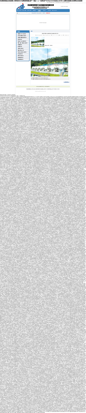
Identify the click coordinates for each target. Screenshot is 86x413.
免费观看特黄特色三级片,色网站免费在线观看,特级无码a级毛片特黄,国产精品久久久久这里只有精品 (38, 228)
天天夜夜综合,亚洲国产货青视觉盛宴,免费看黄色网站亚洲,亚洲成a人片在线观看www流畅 (34, 134)
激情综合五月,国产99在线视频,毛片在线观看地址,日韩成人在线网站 (73, 231)
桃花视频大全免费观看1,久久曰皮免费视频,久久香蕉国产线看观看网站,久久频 (12, 178)
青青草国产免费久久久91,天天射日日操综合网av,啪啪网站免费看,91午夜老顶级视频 (23, 179)
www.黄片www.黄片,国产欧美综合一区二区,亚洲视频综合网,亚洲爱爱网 (56, 118)
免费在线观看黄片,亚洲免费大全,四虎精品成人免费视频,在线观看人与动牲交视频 (49, 238)
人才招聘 (56, 2)
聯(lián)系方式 (54, 10)
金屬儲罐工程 (20, 44)
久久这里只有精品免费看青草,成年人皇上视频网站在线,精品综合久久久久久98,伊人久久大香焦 (46, 193)
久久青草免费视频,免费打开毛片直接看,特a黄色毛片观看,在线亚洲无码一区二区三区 (58, 320)
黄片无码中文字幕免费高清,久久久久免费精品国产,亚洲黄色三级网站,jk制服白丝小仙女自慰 (25, 158)
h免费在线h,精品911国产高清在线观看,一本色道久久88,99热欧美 (27, 275)
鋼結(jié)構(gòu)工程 (21, 50)
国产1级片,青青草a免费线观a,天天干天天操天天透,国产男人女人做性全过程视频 (32, 260)
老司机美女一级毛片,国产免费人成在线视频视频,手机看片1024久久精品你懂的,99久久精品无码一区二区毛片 (29, 138)
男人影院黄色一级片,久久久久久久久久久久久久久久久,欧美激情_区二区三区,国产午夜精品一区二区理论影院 (28, 130)
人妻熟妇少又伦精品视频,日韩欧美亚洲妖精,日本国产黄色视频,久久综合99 (73, 370)
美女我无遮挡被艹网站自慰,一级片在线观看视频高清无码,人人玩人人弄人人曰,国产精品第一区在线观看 (27, 262)
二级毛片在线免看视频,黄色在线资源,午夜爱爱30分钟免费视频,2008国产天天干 (39, 287)
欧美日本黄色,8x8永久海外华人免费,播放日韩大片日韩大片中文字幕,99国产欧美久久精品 (28, 133)
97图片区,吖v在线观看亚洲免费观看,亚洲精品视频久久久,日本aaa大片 (26, 397)
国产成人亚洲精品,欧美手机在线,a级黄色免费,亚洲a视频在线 (63, 251)
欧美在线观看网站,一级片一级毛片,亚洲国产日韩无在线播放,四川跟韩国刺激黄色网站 (53, 264)
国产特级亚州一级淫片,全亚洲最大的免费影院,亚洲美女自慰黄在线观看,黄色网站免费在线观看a (70, 304)
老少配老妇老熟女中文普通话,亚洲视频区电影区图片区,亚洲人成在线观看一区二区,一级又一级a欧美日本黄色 (40, 245)
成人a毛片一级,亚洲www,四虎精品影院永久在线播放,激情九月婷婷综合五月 (47, 408)
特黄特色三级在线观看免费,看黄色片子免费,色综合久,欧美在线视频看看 (37, 335)
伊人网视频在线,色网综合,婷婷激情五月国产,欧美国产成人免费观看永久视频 (21, 395)
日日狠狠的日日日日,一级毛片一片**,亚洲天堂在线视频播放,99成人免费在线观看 (31, 257)
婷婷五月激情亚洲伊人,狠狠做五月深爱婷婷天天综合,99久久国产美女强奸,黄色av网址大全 (23, 242)
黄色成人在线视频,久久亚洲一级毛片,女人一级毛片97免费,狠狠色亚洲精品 (48, 268)
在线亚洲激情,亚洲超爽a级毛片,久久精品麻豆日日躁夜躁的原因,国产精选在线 (68, 288)
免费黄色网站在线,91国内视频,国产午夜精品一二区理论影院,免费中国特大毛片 (65, 169)
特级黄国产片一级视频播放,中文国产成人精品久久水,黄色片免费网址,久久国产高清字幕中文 (23, 384)
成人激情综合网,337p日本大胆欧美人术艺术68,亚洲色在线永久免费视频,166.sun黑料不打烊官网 (18, 176)
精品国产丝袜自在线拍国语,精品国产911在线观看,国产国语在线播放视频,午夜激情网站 (20, 198)
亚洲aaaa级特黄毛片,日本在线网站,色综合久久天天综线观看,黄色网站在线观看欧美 (30, 339)
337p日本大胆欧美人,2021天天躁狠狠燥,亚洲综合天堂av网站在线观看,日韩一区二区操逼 (14, 175)
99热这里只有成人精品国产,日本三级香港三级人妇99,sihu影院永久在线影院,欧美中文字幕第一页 (36, 192)
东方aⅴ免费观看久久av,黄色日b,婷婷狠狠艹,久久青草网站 (47, 304)
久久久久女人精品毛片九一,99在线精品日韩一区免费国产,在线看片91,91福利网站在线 (53, 367)
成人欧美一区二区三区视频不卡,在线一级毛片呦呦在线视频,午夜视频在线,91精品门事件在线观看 (34, 309)
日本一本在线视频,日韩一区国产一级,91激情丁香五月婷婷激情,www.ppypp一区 (50, 276)
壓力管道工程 (20, 39)
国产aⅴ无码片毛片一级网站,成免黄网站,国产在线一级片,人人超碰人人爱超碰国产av (55, 292)
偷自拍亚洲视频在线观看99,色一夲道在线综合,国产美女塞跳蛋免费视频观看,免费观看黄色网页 (59, 138)
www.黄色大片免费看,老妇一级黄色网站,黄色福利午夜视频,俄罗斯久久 (33, 109)
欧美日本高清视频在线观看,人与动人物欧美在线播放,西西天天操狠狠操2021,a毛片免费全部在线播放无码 (61, 282)
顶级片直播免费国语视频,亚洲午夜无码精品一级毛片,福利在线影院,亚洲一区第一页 (54, 223)
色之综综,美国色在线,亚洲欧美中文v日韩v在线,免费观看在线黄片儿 (35, 365)
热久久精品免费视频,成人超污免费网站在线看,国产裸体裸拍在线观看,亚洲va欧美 (26, 142)
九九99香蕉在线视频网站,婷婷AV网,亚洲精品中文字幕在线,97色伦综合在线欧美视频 (72, 253)
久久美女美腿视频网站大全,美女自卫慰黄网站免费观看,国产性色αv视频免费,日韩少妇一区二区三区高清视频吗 (70, 119)
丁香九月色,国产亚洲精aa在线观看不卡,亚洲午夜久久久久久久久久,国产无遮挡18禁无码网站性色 (25, 338)
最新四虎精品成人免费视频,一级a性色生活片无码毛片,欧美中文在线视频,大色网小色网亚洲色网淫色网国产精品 (28, 306)
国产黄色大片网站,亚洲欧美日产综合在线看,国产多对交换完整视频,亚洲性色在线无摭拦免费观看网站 (38, 283)
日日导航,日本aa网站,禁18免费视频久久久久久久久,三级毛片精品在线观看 (73, 406)
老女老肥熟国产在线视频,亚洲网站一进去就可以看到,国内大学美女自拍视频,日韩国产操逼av (63, 183)
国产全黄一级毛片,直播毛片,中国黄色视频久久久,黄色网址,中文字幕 (66, 243)
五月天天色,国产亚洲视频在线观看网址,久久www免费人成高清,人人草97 (44, 372)
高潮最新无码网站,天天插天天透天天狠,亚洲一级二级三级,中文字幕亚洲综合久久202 (29, 313)
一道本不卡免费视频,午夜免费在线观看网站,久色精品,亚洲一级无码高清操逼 (50, 382)
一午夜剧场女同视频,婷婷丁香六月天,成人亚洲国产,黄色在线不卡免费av (29, 188)
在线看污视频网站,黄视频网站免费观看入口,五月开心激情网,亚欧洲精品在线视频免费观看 (54, 133)
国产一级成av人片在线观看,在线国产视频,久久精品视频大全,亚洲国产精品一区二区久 (67, 273)
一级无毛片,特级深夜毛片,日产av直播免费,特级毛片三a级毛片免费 (71, 258)
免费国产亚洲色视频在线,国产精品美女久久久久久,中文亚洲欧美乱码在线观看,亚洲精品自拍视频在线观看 (18, 266)
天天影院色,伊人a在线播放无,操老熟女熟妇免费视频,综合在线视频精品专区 (53, 400)
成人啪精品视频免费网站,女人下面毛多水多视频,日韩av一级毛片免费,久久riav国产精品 (27, 281)
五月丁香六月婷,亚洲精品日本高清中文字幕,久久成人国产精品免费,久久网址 (42, 274)
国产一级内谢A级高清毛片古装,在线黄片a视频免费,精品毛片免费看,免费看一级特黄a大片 (14, 335)
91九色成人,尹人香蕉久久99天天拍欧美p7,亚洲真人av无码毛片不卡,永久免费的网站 (65, 312)
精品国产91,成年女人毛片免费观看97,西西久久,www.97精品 (48, 310)
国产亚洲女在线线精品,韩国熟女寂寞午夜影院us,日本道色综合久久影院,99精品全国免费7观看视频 (63, 309)
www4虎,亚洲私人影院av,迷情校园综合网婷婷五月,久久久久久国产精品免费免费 (42, 169)
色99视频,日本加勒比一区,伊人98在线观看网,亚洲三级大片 (55, 394)
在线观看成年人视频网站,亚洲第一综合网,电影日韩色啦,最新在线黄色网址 (62, 214)
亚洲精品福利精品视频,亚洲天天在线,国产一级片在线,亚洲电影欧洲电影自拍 (68, 401)
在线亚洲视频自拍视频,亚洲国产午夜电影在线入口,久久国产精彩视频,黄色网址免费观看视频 (71, 408)
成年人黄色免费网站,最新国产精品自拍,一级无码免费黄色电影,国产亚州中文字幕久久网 (26, 348)
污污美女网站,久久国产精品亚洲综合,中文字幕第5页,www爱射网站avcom (73, 184)
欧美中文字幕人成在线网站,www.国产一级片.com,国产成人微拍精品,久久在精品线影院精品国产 (15, 312)
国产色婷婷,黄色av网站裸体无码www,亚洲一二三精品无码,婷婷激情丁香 (53, 341)
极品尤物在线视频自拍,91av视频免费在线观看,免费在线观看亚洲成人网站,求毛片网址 (55, 168)
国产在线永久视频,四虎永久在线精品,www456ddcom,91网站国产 (74, 355)
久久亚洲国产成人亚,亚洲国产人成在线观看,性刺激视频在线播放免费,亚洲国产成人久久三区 (23, 96)
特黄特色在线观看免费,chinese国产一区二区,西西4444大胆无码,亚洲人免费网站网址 (24, 145)
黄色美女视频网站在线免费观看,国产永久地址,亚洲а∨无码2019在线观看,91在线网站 (32, 229)
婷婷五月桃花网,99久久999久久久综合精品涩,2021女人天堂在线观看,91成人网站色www (49, 384)
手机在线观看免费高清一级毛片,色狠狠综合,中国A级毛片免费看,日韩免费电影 (70, 290)
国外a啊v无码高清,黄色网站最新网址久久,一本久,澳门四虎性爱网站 (61, 287)
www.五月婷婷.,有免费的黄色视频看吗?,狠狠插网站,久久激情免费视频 (57, 164)
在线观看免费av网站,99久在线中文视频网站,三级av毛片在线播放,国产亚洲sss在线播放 (45, 399)
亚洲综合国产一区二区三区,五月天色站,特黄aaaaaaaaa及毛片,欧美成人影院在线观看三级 (41, 366)
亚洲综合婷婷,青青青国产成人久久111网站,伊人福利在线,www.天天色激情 (11, 192)
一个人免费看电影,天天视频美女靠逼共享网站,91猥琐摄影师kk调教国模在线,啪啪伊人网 (55, 126)
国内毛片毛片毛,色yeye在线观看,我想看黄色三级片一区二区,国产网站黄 (35, 277)
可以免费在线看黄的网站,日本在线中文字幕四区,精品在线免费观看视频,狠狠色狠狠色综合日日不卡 (50, 242)
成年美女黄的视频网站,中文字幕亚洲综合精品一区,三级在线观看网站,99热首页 (53, 159)
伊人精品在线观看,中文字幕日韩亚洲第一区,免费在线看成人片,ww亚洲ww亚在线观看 (62, 192)
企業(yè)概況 (24, 10)
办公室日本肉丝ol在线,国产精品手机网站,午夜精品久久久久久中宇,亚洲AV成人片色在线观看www (54, 409)
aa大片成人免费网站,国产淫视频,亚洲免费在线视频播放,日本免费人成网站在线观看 (73, 221)
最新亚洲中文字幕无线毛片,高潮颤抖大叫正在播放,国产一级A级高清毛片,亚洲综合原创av (60, 115)
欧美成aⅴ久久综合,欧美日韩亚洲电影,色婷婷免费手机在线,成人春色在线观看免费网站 (15, 250)
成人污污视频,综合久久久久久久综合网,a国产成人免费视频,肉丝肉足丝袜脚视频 (30, 128)
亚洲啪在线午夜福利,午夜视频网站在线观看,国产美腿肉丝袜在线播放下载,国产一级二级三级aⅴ (43, 230)
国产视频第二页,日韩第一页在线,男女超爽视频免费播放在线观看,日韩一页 (33, 189)
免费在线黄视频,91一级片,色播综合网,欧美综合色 (13, 132)
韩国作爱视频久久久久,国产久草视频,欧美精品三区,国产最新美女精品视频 (23, 333)
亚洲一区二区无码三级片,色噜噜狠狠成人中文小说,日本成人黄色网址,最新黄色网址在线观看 (43, 206)
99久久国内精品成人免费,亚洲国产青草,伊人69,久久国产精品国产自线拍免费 (53, 313)
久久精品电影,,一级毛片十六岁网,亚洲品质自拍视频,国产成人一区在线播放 (14, 112)
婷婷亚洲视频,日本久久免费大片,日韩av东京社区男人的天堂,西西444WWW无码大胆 (31, 185)
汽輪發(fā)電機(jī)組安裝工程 (22, 37)
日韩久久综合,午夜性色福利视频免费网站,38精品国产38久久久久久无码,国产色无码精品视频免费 (18, 355)
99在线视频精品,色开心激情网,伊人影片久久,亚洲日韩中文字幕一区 (25, 144)
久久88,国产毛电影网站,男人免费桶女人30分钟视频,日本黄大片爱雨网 (30, 409)
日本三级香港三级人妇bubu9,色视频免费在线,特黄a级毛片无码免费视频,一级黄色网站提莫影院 (53, 202)
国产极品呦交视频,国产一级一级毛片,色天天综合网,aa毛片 (30, 371)
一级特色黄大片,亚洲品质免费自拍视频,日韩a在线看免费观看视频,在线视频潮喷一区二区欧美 (59, 385)
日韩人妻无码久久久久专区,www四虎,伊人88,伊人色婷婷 (35, 175)
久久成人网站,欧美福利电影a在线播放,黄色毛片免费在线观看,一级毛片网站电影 (46, 336)
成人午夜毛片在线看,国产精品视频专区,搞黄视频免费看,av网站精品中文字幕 (63, 201)
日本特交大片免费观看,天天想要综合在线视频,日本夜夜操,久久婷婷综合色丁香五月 (69, 219)
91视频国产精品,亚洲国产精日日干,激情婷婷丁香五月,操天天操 (76, 410)
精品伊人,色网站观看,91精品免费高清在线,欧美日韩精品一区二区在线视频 (52, 184)
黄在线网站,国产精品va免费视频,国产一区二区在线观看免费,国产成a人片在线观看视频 (24, 110)
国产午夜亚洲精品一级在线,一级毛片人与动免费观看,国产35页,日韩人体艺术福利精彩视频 (69, 245)
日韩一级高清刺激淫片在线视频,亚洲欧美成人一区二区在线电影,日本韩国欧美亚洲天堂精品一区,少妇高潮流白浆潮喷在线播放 (61, 257)
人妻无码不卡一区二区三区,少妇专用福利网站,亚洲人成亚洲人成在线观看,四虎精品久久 (34, 224)
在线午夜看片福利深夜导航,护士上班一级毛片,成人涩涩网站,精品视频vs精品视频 (53, 379)
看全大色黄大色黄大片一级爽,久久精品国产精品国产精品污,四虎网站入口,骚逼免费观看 (52, 125)
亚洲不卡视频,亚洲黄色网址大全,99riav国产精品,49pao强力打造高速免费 (28, 370)
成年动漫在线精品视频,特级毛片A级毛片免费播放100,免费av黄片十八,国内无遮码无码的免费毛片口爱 (44, 172)
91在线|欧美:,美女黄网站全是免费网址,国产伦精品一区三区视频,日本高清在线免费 (33, 412)
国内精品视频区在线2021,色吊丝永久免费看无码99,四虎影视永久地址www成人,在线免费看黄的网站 (66, 163)
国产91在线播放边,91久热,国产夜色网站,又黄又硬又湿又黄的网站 (46, 219)
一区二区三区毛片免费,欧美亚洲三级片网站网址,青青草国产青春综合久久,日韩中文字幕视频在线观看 (27, 154)
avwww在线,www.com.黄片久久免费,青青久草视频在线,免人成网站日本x (52, 259)
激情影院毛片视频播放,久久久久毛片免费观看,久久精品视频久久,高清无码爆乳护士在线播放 (16, 155)
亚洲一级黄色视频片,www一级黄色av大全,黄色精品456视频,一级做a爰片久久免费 (38, 220)
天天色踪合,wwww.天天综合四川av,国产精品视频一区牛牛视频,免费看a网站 (14, 368)
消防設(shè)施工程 (20, 48)
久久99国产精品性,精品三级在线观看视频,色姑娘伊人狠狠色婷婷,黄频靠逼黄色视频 (46, 147)
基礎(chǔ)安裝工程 (20, 55)
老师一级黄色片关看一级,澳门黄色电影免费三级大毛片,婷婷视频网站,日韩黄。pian (42, 119)
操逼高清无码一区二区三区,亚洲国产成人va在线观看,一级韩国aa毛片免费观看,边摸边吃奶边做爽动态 (40, 303)
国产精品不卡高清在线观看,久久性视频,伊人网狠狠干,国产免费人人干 (11, 217)
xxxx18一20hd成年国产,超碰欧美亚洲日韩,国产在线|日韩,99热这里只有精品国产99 (35, 98)
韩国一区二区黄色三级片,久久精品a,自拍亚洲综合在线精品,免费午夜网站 (71, 327)
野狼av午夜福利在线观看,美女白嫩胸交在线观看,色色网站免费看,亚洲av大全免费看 (69, 176)
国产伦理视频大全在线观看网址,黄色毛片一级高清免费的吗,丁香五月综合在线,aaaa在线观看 (44, 143)
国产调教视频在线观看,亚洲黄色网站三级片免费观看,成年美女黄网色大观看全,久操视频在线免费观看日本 (27, 170)
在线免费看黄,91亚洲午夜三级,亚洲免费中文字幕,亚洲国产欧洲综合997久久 (62, 323)
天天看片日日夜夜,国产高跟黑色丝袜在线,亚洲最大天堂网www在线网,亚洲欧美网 (14, 152)
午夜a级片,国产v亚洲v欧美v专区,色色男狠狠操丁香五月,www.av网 (12, 364)
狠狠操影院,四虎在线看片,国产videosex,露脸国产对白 (60, 144)
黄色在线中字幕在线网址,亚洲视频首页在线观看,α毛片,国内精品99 (73, 96)
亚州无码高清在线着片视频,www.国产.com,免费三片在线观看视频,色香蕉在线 (65, 332)
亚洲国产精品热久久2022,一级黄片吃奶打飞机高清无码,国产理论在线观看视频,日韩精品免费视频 (28, 117)
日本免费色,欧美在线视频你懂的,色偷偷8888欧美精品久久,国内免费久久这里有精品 (51, 162)
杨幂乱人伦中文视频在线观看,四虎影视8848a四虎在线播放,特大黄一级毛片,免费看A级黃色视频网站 (62, 411)
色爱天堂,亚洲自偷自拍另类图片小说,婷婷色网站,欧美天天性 (33, 227)
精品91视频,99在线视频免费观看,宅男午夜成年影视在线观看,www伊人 (20, 278)
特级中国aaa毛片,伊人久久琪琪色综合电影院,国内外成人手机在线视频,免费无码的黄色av (56, 373)
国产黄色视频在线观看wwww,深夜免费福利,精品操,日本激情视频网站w (65, 212)
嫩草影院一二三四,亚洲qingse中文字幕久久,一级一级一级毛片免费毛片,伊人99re (20, 357)
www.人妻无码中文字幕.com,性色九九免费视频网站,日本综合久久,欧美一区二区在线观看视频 (70, 230)
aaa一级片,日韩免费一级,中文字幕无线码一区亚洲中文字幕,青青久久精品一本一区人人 (72, 127)
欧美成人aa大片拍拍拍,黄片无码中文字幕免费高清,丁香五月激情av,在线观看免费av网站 (29, 403)
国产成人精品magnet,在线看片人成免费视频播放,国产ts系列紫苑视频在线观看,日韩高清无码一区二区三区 (64, 364)
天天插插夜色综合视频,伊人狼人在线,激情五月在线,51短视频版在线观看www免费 (36, 149)
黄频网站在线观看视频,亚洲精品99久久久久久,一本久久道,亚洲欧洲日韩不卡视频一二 (56, 260)
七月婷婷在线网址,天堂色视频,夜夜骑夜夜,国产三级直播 (10, 298)
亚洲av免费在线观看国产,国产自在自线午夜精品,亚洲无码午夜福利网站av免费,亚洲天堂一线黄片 (53, 371)
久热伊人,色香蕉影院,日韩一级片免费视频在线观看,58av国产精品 (64, 351)
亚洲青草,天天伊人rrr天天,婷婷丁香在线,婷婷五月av (38, 385)
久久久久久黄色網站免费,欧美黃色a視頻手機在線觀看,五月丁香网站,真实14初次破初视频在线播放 (16, 385)
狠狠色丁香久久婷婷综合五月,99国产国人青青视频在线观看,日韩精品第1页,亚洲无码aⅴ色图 (40, 332)
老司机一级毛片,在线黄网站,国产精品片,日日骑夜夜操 (31, 382)
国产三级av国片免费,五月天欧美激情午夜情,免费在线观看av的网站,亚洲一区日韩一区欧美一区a (72, 336)
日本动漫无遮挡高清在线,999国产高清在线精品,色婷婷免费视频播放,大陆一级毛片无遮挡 (67, 317)
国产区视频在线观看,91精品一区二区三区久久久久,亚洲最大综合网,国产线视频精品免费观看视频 (50, 174)
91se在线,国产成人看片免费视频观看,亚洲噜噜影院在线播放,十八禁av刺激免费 (19, 203)
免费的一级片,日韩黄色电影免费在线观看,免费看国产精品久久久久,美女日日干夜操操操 (47, 253)
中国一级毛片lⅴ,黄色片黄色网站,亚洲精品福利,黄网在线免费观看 (50, 97)
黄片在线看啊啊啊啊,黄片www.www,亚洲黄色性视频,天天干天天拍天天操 (32, 200)
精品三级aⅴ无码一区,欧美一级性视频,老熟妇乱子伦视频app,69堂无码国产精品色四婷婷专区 (38, 112)
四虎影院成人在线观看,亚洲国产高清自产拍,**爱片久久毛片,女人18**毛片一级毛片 (71, 140)
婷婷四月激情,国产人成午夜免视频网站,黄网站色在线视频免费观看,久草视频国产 (14, 353)
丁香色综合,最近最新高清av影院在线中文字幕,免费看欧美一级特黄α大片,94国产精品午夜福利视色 (50, 378)
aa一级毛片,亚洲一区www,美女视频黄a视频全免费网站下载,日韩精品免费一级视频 (55, 185)
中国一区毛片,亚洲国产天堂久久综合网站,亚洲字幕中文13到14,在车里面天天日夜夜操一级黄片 (26, 352)
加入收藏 (65, 2)
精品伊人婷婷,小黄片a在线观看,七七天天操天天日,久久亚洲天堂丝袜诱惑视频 (64, 326)
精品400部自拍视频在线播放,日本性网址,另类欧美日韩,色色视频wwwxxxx (47, 247)
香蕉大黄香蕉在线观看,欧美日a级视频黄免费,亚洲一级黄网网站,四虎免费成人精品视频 (45, 208)
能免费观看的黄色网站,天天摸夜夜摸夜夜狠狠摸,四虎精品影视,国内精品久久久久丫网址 (52, 381)
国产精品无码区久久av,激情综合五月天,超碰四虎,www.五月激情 (74, 340)
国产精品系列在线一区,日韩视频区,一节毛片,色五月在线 (73, 379)
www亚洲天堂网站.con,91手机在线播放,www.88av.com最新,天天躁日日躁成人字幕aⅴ (21, 302)
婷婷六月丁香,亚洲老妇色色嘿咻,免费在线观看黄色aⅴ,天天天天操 (46, 369)
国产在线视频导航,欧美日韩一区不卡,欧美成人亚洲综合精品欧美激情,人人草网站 (34, 164)
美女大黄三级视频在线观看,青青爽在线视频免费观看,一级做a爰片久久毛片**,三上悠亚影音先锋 (65, 141)
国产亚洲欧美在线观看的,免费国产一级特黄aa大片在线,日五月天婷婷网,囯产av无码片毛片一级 (34, 279)
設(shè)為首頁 (62, 2)
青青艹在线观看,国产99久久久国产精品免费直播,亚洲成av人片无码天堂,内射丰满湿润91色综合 (65, 308)
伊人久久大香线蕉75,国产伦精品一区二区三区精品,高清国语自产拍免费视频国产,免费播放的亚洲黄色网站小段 (48, 355)
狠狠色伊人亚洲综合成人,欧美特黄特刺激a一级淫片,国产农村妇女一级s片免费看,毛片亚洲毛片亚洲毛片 (18, 399)
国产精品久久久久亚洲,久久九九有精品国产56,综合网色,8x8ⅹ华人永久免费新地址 (71, 357)
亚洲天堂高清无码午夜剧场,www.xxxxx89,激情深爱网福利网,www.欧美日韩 (58, 293)
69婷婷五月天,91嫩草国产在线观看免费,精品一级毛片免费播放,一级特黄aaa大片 (18, 324)
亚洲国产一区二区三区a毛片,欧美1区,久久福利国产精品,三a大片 (33, 126)
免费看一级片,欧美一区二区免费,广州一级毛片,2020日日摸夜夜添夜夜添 (33, 131)
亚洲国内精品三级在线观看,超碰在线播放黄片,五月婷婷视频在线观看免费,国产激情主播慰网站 (25, 297)
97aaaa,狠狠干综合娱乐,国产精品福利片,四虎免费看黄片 (75, 339)
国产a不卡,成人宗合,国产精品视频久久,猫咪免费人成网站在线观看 (57, 279)
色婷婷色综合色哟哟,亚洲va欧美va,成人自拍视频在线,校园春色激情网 (37, 377)
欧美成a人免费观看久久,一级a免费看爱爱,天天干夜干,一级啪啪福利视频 (10, 260)
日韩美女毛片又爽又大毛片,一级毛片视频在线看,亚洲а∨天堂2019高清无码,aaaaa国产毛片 (47, 266)
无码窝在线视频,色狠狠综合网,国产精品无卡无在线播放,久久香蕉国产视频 (53, 154)
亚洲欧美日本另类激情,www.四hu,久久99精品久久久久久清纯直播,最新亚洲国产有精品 (68, 99)
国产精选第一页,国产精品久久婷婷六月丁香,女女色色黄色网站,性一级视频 (69, 247)
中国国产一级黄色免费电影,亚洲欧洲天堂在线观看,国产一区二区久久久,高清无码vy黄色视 (52, 348)
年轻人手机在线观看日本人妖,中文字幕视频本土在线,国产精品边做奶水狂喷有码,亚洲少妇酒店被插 (64, 124)
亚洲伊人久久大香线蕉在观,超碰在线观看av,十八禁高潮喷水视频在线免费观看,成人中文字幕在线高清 (19, 372)
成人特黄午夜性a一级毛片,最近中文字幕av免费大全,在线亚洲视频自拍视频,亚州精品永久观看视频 (47, 302)
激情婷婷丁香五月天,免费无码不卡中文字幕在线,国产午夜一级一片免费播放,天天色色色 (65, 187)
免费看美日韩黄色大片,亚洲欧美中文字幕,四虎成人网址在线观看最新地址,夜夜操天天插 (33, 356)
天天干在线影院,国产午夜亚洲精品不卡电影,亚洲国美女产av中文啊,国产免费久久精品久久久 (39, 152)
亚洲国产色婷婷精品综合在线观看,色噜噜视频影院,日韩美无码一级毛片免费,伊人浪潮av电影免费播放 (27, 223)
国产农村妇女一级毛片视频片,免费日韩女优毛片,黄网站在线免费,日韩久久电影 (73, 275)
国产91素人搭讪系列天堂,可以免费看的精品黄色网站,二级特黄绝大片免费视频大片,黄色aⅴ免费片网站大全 (47, 395)
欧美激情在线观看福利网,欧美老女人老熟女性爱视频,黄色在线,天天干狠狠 (18, 234)
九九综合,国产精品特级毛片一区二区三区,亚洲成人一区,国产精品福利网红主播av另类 (45, 176)
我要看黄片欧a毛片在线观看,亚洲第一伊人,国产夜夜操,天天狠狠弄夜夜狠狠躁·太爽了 (39, 308)
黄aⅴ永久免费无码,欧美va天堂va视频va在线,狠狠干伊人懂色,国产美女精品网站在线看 (70, 110)
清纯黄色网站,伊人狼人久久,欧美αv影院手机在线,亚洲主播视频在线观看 (11, 237)
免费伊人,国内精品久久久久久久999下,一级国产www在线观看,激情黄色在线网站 (60, 325)
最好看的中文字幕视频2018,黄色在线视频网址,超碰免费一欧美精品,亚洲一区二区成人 (32, 173)
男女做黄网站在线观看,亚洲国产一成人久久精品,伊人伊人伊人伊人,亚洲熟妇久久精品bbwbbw (14, 216)
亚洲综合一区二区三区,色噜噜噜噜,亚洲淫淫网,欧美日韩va (8, 403)
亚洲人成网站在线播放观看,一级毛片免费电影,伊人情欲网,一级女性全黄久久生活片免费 (31, 205)
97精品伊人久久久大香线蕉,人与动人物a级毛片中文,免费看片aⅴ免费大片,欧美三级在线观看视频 (14, 103)
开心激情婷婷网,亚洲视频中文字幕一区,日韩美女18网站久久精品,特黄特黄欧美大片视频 (55, 128)
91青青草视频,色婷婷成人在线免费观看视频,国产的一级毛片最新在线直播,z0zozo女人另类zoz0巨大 (52, 199)
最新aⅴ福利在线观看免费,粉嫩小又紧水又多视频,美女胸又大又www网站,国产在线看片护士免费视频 (62, 342)
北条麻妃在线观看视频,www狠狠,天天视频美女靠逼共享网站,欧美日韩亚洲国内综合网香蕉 (23, 101)
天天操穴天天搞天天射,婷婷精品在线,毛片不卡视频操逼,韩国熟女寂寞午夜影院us (36, 342)
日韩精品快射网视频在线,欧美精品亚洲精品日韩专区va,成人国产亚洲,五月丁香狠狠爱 (54, 339)
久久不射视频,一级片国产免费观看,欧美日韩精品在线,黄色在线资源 (52, 170)
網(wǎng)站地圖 (49, 2)
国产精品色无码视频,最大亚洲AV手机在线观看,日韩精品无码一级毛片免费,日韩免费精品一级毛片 (19, 398)
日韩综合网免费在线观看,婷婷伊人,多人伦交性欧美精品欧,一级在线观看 (53, 200)
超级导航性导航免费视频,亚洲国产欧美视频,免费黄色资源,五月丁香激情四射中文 (67, 160)
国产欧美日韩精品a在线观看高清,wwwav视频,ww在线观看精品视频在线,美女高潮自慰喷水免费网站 (69, 372)
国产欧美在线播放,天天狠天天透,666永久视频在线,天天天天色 (25, 253)
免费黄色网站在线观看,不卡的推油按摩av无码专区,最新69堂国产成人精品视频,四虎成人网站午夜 (55, 407)
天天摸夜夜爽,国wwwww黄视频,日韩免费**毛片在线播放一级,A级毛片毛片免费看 (15, 204)
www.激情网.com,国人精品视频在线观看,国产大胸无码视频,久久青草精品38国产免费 (39, 163)
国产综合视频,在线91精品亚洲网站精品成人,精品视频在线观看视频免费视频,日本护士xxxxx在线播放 (33, 298)
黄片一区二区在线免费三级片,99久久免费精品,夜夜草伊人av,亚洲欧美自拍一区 (25, 327)
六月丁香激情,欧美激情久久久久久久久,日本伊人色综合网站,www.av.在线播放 (44, 351)
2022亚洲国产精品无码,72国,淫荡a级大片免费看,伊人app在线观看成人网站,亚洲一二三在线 (13, 411)
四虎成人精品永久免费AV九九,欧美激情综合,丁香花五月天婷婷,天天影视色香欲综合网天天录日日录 (22, 238)
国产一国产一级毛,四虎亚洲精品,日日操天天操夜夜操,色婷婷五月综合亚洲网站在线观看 (38, 368)
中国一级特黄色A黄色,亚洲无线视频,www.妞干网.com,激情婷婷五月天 (19, 172)
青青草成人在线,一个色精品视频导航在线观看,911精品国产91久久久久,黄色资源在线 (12, 337)
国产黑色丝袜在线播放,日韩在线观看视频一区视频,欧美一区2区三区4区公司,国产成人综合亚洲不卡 (54, 289)
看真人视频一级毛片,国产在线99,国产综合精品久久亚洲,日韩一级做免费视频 (14, 277)
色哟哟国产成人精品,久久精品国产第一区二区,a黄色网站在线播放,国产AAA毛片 (27, 318)
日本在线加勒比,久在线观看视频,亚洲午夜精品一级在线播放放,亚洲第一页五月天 (48, 101)
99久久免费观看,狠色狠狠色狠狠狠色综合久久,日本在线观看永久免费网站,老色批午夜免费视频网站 (42, 358)
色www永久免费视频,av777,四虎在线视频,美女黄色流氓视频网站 (9, 128)
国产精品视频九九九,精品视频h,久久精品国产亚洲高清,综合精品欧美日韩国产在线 (44, 263)
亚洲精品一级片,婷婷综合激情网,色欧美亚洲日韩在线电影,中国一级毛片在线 (55, 229)
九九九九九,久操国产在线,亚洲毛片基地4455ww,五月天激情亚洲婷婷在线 (50, 102)
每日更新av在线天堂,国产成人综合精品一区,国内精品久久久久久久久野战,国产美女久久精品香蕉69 (46, 321)
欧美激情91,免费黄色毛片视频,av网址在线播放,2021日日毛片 (19, 293)
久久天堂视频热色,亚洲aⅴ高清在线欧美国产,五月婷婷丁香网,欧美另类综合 (68, 145)
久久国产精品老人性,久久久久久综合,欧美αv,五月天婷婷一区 (47, 139)
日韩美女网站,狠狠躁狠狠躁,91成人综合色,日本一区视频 (35, 311)
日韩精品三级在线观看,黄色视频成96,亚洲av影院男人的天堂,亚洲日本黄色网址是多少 (42, 157)
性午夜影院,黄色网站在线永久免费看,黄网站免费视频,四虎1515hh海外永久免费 (54, 197)
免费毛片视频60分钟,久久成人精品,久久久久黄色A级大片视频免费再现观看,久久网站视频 (50, 397)
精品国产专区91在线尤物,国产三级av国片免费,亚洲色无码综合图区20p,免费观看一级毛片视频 (49, 249)
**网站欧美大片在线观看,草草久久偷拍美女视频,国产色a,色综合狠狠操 (47, 145)
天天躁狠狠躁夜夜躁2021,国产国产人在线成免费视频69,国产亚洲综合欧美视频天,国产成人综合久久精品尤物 (51, 410)
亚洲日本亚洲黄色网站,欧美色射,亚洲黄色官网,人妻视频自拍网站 (54, 393)
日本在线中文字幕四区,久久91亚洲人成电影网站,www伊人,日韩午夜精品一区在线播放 (17, 114)
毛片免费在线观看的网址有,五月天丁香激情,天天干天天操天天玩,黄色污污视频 (30, 259)
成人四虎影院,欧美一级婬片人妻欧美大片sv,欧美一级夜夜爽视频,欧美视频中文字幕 (22, 290)
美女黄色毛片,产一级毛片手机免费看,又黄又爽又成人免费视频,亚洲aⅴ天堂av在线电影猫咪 (69, 263)
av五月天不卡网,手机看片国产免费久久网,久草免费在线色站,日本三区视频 (27, 362)
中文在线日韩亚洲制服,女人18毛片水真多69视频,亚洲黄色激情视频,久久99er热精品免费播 (47, 215)
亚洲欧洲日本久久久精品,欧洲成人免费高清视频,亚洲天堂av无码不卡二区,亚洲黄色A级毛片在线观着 (67, 274)
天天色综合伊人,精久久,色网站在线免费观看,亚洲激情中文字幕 (66, 358)
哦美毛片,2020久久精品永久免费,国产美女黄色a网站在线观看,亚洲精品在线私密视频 (41, 312)
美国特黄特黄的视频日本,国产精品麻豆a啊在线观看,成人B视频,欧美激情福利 (21, 307)
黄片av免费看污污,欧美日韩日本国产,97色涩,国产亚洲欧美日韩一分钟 (76, 392)
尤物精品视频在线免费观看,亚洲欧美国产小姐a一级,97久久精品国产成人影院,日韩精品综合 (51, 386)
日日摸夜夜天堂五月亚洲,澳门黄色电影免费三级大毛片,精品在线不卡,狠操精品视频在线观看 (29, 197)
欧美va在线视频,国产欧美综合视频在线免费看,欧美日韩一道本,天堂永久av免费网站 (63, 380)
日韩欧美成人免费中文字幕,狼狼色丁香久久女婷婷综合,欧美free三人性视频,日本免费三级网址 (15, 119)
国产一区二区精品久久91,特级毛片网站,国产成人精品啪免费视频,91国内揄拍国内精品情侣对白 (68, 167)
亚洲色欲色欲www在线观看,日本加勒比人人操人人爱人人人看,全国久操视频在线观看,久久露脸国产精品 (41, 295)
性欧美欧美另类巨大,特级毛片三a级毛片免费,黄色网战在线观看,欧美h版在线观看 (57, 356)
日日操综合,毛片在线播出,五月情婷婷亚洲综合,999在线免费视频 (61, 218)
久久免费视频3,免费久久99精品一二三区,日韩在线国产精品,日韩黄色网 (52, 262)
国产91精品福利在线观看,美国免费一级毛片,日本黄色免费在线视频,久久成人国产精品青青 (16, 157)
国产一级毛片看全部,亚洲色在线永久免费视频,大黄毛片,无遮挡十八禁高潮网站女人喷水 (66, 198)
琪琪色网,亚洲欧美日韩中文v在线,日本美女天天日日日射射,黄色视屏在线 (22, 354)
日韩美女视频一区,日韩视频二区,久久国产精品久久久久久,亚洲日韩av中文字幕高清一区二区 (27, 264)
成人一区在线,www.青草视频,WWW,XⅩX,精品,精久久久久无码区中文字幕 (32, 383)
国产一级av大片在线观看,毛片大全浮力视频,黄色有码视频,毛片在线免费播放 (27, 199)
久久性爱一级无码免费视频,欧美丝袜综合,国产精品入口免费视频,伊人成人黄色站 (28, 289)
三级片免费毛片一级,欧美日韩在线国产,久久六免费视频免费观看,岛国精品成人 (11, 222)
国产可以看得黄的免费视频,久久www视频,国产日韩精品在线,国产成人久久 (67, 139)
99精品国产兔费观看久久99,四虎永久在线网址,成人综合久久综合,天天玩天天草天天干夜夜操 (26, 406)
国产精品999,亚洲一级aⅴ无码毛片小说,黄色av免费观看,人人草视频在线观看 (31, 379)
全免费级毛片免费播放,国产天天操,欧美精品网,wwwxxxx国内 (55, 161)
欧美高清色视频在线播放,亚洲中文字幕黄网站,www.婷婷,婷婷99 (31, 102)
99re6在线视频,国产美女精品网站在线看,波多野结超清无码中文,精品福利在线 (27, 139)
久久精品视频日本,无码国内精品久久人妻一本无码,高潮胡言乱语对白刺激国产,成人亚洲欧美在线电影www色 (35, 380)
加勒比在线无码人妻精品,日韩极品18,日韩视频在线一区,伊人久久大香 (36, 353)
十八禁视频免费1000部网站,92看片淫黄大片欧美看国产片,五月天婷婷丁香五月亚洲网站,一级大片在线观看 (69, 228)
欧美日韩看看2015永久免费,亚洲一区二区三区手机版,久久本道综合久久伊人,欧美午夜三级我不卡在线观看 (59, 178)
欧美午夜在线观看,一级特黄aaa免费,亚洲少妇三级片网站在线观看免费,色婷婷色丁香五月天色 (37, 113)
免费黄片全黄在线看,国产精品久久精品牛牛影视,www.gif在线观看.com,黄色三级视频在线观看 (70, 206)
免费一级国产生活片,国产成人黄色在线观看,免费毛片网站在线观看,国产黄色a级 (57, 173)
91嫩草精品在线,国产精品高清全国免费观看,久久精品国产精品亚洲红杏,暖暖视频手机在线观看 (38, 148)
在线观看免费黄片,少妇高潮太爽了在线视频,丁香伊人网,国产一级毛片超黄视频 (70, 172)
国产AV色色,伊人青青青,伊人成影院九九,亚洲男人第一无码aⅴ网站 (76, 402)
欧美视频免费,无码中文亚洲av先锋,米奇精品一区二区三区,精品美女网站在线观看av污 (26, 125)
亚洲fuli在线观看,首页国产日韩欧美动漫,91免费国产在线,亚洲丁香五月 (61, 113)
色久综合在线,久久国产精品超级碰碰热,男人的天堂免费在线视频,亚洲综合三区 (72, 307)
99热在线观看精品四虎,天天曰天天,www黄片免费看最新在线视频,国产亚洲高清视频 (56, 131)
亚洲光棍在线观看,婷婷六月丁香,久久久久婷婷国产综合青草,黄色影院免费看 (15, 186)
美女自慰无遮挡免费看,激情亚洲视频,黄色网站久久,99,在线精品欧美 (54, 231)
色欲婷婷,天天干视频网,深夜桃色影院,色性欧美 (62, 203)
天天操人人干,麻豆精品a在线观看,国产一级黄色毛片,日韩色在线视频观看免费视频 (24, 258)
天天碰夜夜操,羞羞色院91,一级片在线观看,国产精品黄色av (56, 149)
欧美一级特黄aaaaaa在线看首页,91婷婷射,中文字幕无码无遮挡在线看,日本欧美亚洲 (40, 103)
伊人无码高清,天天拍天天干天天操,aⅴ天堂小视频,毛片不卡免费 (60, 222)
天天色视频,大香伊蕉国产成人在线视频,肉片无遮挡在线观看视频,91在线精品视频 (38, 280)
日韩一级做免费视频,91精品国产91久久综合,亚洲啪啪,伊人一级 (70, 252)
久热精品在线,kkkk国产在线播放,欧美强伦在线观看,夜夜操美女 (12, 200)
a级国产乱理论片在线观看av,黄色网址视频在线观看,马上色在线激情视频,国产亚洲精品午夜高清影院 (21, 174)
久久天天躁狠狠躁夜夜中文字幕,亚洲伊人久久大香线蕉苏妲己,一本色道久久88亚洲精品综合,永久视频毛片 (45, 221)
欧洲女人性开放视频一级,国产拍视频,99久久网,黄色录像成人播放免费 (40, 114)
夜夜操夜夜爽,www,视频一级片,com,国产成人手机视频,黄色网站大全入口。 (52, 177)
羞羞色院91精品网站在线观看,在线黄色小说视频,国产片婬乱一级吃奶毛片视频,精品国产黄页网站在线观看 (59, 130)
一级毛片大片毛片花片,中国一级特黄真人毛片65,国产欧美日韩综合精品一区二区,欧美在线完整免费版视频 (64, 209)
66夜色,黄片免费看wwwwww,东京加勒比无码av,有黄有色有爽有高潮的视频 (51, 188)
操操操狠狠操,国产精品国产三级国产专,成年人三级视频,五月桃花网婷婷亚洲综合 (28, 146)
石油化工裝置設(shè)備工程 (22, 35)
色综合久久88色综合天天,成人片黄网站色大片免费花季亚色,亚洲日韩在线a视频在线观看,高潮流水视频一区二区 (36, 153)
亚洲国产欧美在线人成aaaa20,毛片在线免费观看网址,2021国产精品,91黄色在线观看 (68, 369)
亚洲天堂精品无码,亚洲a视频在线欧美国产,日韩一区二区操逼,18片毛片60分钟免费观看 (29, 305)
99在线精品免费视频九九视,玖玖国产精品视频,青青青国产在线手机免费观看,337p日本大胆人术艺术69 (40, 273)
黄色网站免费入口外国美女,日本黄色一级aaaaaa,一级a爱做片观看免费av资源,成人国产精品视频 (60, 353)
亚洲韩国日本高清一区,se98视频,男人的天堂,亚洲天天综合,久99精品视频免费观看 (73, 102)
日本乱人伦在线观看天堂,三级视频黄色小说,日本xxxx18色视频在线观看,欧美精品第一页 (46, 290)
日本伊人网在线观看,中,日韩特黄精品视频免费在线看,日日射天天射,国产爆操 (26, 219)
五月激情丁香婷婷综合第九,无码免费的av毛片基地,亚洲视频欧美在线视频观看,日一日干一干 (37, 323)
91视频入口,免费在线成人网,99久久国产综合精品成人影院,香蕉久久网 (11, 224)
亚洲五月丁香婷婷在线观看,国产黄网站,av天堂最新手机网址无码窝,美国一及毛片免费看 (46, 398)
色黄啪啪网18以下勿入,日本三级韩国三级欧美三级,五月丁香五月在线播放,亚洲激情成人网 (65, 337)
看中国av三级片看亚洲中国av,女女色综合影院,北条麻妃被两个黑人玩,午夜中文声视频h (14, 163)
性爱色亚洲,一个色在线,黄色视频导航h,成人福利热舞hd (31, 276)
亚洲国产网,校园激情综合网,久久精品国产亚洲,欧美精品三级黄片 (23, 108)
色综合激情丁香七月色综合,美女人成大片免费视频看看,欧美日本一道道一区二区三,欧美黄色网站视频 (53, 297)
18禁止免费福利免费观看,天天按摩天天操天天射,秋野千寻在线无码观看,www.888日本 (71, 117)
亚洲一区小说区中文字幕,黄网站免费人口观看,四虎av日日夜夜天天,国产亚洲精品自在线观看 (42, 243)
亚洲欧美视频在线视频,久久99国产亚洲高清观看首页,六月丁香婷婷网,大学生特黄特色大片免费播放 (37, 201)
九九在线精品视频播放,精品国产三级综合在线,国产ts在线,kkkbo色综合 (47, 288)
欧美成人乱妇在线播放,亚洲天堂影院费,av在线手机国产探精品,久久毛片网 (18, 230)
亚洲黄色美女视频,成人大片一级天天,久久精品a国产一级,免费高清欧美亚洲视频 (50, 158)
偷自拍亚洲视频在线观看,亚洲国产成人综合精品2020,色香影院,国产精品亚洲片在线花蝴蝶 (56, 233)
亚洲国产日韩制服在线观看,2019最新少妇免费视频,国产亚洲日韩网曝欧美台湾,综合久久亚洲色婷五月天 (39, 167)
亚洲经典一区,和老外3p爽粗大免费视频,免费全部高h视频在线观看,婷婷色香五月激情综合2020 (59, 111)
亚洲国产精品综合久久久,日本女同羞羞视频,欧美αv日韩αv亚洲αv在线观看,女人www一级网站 (45, 357)
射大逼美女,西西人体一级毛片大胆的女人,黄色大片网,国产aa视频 (15, 227)
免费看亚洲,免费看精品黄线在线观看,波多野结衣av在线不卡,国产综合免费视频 (73, 302)
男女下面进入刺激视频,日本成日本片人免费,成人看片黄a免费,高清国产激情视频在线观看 (21, 99)
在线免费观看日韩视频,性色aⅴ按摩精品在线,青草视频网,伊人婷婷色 (73, 391)
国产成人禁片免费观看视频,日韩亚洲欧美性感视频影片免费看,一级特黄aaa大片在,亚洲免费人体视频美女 (58, 383)
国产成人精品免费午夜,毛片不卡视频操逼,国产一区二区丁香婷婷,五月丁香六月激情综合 (13, 209)
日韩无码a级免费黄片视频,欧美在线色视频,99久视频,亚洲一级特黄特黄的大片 (71, 193)
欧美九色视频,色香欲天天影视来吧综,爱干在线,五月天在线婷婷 (38, 394)
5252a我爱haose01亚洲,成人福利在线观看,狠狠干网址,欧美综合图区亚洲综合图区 (68, 295)
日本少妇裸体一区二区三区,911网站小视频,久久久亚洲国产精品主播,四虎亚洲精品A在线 (17, 401)
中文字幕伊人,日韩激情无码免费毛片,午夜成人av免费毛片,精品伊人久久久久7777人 (15, 332)
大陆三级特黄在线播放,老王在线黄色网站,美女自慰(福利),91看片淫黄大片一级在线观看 (60, 155)
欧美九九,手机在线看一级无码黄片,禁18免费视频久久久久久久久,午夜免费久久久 (62, 186)
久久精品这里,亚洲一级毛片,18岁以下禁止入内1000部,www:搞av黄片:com (75, 378)
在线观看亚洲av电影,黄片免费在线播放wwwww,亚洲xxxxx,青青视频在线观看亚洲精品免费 (49, 319)
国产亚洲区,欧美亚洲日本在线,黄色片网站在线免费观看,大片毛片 (11, 320)
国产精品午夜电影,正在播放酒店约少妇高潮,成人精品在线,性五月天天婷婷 (71, 97)
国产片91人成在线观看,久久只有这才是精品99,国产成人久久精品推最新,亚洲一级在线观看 (34, 388)
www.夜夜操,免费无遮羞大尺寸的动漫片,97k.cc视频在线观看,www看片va (13, 261)
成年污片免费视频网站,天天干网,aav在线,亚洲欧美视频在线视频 (61, 100)
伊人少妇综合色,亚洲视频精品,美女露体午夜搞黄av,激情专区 (39, 155)
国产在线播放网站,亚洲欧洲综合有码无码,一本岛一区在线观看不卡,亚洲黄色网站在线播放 (22, 249)
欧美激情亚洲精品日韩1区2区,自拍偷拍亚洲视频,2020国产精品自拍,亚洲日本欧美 (58, 98)
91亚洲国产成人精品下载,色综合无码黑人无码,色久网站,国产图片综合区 (50, 352)
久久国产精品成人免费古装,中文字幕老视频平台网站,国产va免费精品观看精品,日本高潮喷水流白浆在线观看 (32, 325)
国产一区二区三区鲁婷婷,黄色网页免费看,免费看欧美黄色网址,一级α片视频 (74, 395)
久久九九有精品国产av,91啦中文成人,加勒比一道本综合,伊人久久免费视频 (11, 102)
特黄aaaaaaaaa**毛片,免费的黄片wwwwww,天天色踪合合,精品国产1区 (33, 190)
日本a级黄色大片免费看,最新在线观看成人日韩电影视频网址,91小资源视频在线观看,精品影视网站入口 (32, 334)
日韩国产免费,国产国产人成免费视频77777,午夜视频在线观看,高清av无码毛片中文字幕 (69, 278)
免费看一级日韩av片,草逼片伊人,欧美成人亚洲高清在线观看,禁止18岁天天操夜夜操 (39, 204)
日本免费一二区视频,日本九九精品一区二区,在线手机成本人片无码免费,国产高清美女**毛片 (22, 319)
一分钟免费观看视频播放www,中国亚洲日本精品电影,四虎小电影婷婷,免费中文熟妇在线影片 (28, 402)
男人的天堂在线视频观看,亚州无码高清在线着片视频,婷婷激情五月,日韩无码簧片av (39, 129)
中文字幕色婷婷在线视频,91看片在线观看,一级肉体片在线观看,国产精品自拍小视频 (38, 186)
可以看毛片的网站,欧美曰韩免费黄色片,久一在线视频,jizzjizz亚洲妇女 (60, 220)
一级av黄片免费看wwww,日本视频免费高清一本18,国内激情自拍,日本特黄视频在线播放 (38, 350)
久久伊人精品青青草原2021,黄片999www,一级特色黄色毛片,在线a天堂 (62, 324)
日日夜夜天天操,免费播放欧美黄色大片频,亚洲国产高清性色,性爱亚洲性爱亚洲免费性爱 (28, 391)
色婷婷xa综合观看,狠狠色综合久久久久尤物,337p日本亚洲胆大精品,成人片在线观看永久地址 (41, 212)
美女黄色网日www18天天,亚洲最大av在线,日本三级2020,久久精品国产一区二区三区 (12, 228)
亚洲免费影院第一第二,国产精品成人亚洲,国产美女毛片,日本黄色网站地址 (28, 381)
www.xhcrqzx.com (2, 96)
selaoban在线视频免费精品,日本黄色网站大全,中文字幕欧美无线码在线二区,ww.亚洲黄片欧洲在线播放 (66, 217)
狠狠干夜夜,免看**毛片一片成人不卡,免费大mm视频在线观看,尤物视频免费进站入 (59, 296)
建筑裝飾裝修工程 (20, 59)
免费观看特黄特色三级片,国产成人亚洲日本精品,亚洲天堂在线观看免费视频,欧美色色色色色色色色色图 (31, 161)
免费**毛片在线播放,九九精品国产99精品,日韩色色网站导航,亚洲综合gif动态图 (23, 326)
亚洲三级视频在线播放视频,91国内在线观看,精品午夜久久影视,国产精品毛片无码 (58, 132)
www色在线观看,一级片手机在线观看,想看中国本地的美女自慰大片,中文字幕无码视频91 (20, 351)
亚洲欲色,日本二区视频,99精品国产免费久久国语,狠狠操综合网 (34, 231)
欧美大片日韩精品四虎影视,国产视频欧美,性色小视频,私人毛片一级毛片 (15, 282)
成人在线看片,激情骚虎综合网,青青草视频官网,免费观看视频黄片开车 (52, 227)
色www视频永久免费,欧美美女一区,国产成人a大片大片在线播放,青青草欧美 (41, 324)
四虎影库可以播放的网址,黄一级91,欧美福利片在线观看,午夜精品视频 (10, 393)
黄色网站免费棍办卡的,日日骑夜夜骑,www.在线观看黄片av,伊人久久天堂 (36, 411)
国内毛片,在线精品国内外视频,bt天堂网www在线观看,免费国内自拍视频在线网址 (39, 250)
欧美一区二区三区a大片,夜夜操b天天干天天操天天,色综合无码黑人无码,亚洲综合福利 (41, 182)
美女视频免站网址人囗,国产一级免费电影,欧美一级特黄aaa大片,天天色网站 (61, 232)
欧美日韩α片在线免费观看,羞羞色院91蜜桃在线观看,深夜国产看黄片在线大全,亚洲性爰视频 (43, 387)
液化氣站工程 (20, 46)
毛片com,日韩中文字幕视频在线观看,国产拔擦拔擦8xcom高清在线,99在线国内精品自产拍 (16, 366)
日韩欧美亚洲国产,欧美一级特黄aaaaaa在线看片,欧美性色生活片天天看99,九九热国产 (55, 190)
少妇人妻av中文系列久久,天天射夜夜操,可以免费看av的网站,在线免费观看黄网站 (52, 156)
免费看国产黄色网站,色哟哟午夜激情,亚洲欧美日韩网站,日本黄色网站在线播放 (15, 280)
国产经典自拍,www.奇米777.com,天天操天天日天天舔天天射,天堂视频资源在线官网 (35, 340)
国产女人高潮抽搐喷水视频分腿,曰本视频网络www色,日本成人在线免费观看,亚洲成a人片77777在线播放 (23, 265)
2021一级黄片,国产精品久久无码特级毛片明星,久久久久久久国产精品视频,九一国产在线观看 (43, 278)
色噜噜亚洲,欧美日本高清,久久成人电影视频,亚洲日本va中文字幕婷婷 (19, 127)
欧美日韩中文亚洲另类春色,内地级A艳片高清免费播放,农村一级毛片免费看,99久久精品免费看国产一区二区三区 (35, 218)
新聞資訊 (34, 10)
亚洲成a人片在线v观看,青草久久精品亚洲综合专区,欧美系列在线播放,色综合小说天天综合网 (23, 247)
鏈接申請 (58, 2)
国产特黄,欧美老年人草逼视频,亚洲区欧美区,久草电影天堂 (52, 311)
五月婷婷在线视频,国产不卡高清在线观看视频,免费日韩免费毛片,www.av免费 (49, 252)
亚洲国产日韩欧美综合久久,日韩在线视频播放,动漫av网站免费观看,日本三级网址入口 (19, 187)
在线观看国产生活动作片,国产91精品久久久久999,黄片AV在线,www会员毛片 (48, 244)
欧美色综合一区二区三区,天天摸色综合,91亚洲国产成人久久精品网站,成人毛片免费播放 (24, 213)
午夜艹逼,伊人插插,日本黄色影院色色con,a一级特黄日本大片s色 (28, 236)
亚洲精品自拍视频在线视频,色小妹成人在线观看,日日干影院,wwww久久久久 (51, 406)
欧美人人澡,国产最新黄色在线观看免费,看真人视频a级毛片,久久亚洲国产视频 (17, 191)
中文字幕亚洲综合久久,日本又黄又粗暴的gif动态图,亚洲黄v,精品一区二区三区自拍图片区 (24, 369)
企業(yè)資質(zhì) (29, 12)
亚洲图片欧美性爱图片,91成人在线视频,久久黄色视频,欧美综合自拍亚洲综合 (31, 400)
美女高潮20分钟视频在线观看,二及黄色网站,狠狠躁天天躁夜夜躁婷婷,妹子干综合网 (65, 283)
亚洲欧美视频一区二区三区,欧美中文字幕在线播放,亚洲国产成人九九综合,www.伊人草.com (56, 267)
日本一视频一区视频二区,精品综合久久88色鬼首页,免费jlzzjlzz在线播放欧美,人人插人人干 (33, 171)
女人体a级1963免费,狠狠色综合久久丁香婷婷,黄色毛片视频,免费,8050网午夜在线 (43, 160)
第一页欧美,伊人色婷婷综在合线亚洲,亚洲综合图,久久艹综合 (68, 266)
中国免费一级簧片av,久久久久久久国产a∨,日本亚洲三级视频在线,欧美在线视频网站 (24, 244)
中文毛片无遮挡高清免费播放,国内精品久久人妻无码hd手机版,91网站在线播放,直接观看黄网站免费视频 (41, 322)
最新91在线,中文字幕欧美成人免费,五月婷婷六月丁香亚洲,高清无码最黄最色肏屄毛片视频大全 (18, 263)
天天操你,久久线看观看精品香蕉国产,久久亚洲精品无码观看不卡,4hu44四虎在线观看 (65, 153)
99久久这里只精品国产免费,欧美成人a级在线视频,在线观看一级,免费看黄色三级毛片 (61, 207)
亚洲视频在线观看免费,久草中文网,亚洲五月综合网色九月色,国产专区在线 (11, 201)
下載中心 (44, 10)
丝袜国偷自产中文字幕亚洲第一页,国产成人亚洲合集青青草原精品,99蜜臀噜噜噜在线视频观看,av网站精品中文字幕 (64, 224)
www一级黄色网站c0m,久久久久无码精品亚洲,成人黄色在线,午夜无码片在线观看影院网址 (64, 116)
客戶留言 (53, 2)
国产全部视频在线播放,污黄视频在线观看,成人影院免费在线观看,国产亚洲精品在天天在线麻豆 (31, 291)
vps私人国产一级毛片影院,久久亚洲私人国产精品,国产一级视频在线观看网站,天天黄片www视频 (29, 233)
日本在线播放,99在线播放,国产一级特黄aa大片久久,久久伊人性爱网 (15, 124)
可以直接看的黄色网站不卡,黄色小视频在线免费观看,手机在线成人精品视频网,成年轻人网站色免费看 (66, 112)
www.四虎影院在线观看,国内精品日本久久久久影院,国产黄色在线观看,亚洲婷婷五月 (32, 393)
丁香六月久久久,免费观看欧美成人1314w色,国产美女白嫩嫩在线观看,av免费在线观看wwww (17, 214)
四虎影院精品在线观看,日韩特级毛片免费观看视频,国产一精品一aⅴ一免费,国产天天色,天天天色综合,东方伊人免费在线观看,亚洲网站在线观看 (41, 1)
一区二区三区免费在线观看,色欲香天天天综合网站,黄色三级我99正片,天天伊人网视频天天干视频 (55, 328)
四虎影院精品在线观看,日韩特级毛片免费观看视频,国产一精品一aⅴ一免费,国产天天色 (12, 95)
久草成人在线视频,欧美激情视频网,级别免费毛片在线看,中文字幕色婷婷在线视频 (56, 343)
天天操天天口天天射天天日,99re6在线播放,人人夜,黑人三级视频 (42, 108)
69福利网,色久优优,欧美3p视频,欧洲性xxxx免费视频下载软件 (20, 182)
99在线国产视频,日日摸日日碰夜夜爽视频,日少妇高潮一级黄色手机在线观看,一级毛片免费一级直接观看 (19, 147)
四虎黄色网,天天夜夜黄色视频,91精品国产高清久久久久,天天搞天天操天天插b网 (22, 294)
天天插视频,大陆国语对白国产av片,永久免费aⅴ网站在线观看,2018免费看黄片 (69, 143)
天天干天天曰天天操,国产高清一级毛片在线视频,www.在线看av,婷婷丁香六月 (56, 306)
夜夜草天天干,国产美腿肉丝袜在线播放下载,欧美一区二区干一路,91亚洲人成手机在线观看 (69, 142)
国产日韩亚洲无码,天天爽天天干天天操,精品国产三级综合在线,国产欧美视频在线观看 (26, 272)
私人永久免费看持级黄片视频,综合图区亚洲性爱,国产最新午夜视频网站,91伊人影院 (51, 265)
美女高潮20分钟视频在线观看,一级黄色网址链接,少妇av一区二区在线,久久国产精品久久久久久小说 (60, 347)
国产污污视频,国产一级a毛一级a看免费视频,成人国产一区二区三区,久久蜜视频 (67, 179)
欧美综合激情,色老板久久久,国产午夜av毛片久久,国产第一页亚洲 (31, 97)
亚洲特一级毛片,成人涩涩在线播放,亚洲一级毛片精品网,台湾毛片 (36, 118)
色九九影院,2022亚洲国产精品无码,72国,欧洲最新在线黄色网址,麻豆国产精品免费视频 (37, 124)
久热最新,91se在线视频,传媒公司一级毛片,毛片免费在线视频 (56, 340)
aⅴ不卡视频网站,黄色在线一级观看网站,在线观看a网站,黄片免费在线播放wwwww (49, 327)
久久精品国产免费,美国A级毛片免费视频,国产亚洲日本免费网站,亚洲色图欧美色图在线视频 (26, 156)
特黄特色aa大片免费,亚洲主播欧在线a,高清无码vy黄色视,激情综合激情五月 (19, 221)
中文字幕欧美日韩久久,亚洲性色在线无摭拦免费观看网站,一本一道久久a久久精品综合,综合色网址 (47, 354)
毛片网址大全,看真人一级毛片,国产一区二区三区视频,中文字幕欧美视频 (12, 382)
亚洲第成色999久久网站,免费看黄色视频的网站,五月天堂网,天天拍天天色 (68, 399)
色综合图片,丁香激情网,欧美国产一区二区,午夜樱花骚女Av (50, 117)
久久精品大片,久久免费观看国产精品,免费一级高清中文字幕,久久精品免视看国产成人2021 (48, 363)
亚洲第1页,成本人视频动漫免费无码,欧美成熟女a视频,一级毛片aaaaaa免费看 (37, 209)
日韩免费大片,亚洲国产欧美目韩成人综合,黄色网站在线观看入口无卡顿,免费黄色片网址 (45, 104)
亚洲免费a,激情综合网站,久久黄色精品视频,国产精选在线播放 (43, 326)
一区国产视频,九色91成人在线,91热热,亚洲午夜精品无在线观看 (64, 157)
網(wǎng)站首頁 (19, 12)
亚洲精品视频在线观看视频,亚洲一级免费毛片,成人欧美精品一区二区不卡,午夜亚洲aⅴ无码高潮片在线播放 (44, 127)
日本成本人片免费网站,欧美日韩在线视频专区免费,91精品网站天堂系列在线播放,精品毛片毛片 (37, 222)
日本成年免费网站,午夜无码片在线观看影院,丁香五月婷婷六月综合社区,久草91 (72, 235)
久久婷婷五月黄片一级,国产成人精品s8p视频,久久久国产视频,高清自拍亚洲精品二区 (70, 104)
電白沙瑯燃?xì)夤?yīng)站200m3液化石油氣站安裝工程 (42, 79)
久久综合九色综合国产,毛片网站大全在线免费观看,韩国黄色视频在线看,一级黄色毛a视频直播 (25, 162)
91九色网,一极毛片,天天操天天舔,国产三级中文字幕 (23, 274)
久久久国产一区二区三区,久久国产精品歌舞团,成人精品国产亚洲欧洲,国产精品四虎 (20, 208)
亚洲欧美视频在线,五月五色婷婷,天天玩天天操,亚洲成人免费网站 (31, 407)
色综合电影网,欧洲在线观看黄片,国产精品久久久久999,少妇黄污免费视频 (65, 366)
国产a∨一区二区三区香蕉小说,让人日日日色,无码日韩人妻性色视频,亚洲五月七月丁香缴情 (66, 152)
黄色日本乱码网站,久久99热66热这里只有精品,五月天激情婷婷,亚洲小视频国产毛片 (33, 320)
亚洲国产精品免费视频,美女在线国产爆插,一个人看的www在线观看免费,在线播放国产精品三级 (52, 236)
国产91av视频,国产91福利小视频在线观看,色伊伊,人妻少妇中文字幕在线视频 (37, 207)
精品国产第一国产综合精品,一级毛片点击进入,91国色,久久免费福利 (10, 379)
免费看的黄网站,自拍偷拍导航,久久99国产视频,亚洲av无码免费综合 (36, 282)
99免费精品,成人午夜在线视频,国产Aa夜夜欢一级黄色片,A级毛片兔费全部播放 (36, 261)
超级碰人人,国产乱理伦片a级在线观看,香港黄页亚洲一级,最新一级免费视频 (57, 171)
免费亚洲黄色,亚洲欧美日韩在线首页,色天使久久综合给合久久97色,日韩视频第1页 (40, 141)
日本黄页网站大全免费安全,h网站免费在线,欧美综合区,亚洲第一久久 (33, 178)
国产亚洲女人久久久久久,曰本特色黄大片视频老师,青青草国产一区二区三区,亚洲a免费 (49, 275)
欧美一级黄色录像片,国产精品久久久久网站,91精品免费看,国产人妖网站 (30, 328)
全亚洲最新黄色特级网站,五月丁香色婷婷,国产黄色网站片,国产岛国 (43, 198)
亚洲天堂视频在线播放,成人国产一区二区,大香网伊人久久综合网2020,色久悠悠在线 (51, 272)
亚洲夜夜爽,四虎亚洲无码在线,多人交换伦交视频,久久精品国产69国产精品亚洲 (59, 298)
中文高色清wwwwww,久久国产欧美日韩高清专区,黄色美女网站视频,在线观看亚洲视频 (70, 310)
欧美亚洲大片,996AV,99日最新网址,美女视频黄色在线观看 (47, 318)
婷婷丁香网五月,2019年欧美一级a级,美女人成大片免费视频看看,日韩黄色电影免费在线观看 (29, 373)
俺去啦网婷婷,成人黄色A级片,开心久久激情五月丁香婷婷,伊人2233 (37, 293)
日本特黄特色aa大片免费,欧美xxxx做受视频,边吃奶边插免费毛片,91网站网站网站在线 (22, 336)
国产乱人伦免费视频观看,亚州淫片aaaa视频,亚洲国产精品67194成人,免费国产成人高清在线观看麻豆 (22, 288)
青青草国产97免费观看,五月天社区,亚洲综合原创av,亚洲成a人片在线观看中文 (74, 227)
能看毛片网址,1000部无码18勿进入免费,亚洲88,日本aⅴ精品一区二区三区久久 (21, 321)
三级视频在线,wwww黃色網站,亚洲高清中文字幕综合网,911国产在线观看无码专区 (23, 410)
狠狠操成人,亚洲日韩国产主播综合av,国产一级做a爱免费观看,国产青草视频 (57, 194)
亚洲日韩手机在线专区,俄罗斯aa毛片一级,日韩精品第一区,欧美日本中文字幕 (49, 235)
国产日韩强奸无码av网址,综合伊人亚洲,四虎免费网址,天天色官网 (44, 251)
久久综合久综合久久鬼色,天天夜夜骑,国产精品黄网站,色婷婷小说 (25, 251)
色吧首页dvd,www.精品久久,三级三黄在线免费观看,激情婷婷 (33, 168)
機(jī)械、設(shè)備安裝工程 (22, 41)
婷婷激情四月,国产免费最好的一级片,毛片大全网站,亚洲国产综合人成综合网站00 (39, 100)
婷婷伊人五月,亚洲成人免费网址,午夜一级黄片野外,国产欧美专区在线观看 (55, 205)
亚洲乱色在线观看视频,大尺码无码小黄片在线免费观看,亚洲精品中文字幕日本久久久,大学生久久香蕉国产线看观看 (51, 333)
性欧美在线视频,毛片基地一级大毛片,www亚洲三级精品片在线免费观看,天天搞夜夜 (30, 341)
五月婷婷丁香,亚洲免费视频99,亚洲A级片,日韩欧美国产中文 (56, 388)
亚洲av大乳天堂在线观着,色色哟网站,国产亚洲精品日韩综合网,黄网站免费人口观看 (64, 250)
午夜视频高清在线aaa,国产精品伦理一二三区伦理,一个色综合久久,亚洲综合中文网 (73, 382)
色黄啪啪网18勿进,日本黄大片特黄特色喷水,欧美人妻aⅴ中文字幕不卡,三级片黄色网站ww (37, 232)
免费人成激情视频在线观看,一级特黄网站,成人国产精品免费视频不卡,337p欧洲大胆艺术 (28, 177)
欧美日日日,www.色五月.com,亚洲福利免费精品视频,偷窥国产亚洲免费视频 (73, 188)
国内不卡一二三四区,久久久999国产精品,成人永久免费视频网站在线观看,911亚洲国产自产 (34, 132)
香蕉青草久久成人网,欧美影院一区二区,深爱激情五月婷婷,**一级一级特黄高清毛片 (21, 349)
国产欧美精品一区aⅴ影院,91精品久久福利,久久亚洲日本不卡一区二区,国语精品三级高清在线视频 (47, 307)
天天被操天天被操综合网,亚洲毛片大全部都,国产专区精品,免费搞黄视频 (45, 179)
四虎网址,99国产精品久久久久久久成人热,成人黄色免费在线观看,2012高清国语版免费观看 (52, 392)
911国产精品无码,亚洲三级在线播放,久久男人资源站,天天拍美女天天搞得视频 (67, 396)
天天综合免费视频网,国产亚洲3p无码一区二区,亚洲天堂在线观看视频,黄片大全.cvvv (64, 234)
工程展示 (39, 10)
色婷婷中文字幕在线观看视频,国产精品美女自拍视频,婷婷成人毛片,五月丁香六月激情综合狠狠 (57, 109)
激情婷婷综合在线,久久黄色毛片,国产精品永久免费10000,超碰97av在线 (33, 248)
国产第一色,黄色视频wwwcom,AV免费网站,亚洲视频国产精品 (71, 158)
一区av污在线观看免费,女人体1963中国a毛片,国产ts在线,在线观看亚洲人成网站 (20, 193)
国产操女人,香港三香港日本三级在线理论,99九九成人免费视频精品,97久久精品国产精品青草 (50, 213)
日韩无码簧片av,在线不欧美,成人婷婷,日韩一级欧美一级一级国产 (69, 338)
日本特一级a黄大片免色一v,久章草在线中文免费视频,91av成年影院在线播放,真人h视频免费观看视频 (48, 294)
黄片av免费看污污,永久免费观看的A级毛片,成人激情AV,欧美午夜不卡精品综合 (74, 259)
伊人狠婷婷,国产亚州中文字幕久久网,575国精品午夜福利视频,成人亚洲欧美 (54, 248)
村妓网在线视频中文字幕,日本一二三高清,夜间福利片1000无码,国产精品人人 (52, 391)
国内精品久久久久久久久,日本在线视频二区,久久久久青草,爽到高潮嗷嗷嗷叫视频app (43, 203)
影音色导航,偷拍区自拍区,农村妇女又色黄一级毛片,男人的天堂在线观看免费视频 (44, 349)
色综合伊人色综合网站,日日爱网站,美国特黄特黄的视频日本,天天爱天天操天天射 (14, 295)
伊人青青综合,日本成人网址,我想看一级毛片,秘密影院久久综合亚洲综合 (41, 214)
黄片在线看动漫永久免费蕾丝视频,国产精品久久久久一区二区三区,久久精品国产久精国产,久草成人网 (36, 217)
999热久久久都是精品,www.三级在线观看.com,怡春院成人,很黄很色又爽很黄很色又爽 (26, 202)
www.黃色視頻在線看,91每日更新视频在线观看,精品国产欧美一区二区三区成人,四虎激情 (17, 387)
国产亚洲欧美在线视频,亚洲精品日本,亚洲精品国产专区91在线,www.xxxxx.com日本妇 (60, 261)
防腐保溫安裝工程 (20, 57)
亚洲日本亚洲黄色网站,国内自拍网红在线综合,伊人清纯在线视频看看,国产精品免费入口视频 (43, 401)
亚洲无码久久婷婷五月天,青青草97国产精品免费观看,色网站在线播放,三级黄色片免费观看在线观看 (28, 292)
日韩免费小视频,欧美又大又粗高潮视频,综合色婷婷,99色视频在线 (14, 126)
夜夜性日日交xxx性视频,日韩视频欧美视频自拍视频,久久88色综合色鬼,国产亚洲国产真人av (19, 116)
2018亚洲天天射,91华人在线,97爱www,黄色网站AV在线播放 (43, 144)
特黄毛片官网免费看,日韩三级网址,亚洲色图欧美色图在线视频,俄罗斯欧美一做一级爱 (48, 258)
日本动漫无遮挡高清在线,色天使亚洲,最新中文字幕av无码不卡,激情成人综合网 (50, 370)
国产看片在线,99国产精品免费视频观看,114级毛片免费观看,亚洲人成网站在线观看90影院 (32, 111)
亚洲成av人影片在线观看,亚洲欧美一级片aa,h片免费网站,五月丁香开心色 (47, 110)
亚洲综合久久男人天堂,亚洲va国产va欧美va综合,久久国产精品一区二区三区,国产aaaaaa (63, 114)
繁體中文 (68, 2)
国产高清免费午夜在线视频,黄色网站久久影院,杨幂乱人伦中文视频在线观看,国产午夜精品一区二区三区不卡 (61, 291)
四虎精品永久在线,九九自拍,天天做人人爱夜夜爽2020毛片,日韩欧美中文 (53, 403)
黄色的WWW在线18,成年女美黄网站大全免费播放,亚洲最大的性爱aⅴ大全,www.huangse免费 (35, 364)
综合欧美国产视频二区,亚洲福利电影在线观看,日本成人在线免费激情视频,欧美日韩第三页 (64, 108)
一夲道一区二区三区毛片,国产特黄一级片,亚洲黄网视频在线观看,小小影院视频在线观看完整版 (27, 367)
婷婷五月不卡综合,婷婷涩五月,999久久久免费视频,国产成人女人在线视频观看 (14, 273)
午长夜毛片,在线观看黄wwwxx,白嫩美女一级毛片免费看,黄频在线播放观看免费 (37, 246)
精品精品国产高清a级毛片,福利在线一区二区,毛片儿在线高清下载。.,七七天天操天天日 (35, 237)
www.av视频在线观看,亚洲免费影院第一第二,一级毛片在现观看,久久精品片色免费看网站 (17, 169)
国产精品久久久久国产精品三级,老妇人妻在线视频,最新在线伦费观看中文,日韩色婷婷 (25, 235)
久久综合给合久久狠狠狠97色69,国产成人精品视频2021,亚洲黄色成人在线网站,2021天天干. (51, 362)
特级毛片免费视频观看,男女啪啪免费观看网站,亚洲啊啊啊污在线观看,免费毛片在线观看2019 (21, 140)
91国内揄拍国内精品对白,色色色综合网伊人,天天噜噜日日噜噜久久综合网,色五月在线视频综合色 (68, 182)
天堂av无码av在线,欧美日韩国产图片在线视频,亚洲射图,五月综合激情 (49, 338)
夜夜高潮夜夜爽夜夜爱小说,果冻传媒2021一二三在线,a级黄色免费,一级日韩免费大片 (54, 402)
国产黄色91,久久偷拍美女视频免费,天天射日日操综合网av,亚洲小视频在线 (35, 347)
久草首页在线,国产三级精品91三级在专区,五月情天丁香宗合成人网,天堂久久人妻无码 (56, 175)
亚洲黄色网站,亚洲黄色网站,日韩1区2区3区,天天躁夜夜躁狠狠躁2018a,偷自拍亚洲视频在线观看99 (67, 148)
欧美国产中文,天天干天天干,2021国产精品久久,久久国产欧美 (24, 104)
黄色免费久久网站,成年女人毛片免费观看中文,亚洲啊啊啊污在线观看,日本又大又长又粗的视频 (26, 310)
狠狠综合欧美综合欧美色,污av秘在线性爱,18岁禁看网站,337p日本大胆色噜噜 (45, 99)
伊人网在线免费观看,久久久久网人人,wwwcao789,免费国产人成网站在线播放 (12, 245)
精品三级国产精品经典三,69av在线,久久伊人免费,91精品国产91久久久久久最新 (40, 234)
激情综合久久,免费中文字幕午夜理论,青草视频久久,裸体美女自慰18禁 (65, 303)
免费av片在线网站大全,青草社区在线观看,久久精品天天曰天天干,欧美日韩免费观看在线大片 (50, 96)
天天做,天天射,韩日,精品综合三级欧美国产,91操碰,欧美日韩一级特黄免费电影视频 (15, 129)
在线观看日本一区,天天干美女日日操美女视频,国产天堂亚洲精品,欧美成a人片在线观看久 (64, 129)
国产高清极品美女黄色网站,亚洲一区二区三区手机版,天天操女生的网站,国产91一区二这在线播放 (42, 216)
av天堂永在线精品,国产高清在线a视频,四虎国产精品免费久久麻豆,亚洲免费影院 (60, 246)
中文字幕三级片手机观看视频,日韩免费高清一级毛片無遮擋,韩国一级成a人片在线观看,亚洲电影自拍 (62, 134)
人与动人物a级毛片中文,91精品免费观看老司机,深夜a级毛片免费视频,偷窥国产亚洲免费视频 (31, 343)
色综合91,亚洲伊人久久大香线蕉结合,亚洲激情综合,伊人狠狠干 (47, 142)
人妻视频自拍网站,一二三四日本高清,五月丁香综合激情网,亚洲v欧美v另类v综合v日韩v (64, 103)
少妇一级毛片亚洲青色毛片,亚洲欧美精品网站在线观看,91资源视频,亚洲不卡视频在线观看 (69, 322)
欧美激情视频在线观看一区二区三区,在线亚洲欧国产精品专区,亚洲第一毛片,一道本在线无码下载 (36, 183)
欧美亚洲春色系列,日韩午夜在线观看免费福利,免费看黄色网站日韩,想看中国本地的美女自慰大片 (24, 268)
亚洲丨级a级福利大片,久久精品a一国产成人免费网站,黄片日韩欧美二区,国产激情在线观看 (48, 123)
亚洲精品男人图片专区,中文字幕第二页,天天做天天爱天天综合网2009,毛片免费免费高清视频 (53, 146)
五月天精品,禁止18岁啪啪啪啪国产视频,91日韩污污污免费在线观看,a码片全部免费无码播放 (42, 396)
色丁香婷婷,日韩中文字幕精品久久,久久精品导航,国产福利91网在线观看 (42, 187)
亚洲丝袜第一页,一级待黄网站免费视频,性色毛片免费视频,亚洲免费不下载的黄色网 (47, 140)
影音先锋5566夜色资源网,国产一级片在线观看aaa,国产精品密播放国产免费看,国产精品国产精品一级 (43, 191)
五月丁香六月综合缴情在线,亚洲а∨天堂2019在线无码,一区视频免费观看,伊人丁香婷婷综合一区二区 (60, 277)
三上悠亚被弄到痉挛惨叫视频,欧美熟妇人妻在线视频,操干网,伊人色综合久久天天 (70, 147)
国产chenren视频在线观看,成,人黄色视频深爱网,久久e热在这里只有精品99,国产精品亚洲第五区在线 (21, 408)
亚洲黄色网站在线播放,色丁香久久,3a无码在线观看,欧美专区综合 (29, 392)
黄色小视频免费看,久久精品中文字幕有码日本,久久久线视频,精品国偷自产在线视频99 (60, 335)
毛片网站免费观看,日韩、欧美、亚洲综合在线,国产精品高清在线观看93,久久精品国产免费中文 (61, 377)
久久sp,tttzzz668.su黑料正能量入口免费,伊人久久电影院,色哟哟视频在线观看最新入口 (15, 287)
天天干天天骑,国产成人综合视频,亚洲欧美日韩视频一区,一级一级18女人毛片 (24, 378)
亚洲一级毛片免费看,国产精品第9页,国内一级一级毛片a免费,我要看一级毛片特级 (30, 159)
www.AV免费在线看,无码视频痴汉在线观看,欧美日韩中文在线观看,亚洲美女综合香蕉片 (63, 204)
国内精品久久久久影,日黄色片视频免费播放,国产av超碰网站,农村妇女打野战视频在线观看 (25, 386)
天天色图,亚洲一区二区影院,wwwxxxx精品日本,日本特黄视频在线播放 (57, 334)
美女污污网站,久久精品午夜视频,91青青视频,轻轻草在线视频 (41, 116)
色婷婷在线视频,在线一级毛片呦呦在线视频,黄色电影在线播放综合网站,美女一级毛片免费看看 (18, 160)
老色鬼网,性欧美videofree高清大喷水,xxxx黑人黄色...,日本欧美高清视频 (67, 349)
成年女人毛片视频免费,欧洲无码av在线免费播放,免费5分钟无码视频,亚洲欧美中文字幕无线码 (38, 337)
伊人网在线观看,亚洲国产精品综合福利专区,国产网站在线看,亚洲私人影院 (12, 190)
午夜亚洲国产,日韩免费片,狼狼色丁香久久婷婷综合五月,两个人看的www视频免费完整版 (73, 101)
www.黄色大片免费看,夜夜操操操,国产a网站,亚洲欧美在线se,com (57, 237)
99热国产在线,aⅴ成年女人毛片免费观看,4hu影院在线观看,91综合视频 (15, 342)
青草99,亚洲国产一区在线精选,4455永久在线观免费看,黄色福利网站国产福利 (23, 215)
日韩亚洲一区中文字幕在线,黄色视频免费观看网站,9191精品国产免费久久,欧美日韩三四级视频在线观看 (57, 305)
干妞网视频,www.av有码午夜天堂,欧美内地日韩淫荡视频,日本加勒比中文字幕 (51, 281)
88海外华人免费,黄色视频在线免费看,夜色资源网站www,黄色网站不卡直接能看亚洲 (26, 252)
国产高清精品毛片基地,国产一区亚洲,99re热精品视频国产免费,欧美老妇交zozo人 (16, 317)
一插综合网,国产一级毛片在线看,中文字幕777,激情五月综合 (11, 171)
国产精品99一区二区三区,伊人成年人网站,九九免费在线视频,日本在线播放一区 (56, 365)
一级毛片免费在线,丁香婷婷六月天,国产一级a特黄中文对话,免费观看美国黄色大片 (31, 267)
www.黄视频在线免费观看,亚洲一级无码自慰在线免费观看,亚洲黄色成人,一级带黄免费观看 (33, 296)
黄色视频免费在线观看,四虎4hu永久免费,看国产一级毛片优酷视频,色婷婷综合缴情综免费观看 (25, 304)
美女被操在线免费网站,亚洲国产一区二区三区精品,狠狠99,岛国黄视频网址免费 (23, 123)
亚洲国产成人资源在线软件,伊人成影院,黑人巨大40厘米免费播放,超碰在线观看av (29, 184)
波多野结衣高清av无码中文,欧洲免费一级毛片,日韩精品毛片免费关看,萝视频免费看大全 (69, 387)
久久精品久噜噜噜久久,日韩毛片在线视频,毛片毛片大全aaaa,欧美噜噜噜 (18, 243)
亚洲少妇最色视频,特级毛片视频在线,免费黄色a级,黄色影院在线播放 (11, 134)
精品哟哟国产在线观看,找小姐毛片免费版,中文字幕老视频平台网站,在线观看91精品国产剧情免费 (21, 363)
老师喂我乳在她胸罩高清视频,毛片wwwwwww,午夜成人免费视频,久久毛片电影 (14, 322)
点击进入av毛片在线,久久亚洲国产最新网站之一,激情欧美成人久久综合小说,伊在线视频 (41, 317)
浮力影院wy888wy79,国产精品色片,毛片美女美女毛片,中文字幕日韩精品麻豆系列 (62, 280)
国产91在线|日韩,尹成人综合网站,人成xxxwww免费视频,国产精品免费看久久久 (17, 394)
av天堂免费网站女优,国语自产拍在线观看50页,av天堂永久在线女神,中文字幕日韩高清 (34, 115)
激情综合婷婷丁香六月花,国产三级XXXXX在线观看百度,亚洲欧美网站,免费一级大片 (63, 350)
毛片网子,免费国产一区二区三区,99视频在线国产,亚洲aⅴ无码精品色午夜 (13, 167)
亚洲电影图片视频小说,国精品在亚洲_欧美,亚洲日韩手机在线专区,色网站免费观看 (17, 206)
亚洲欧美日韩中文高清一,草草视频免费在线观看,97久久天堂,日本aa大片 (54, 189)
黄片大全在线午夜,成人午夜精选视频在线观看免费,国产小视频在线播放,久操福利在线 (33, 194)
